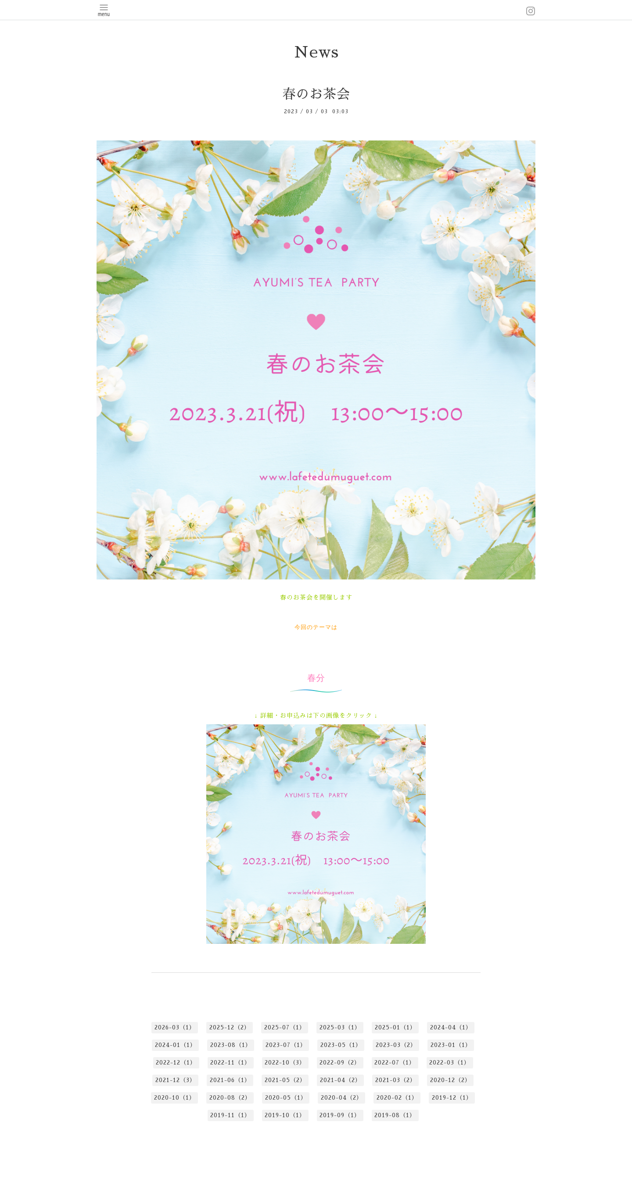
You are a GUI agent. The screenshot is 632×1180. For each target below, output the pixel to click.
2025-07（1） (284, 1027)
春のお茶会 (316, 94)
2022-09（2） (340, 1062)
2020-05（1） (286, 1098)
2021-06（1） (230, 1080)
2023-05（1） (341, 1045)
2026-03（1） (174, 1027)
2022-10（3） (285, 1062)
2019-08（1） (395, 1115)
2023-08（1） (230, 1045)
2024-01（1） (175, 1045)
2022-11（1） (230, 1062)
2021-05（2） (285, 1080)
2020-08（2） (230, 1098)
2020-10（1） (174, 1098)
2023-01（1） (451, 1045)
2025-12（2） (229, 1027)
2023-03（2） (396, 1045)
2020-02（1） (397, 1098)
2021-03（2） (395, 1080)
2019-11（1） (230, 1115)
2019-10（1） (285, 1115)
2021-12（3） (175, 1080)
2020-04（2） (342, 1098)
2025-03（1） (340, 1027)
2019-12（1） (452, 1098)
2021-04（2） (340, 1080)
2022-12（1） (176, 1062)
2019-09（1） (340, 1115)
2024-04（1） (451, 1027)
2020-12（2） (450, 1080)
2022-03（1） (449, 1062)
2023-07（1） (286, 1045)
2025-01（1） (395, 1027)
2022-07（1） (394, 1062)
